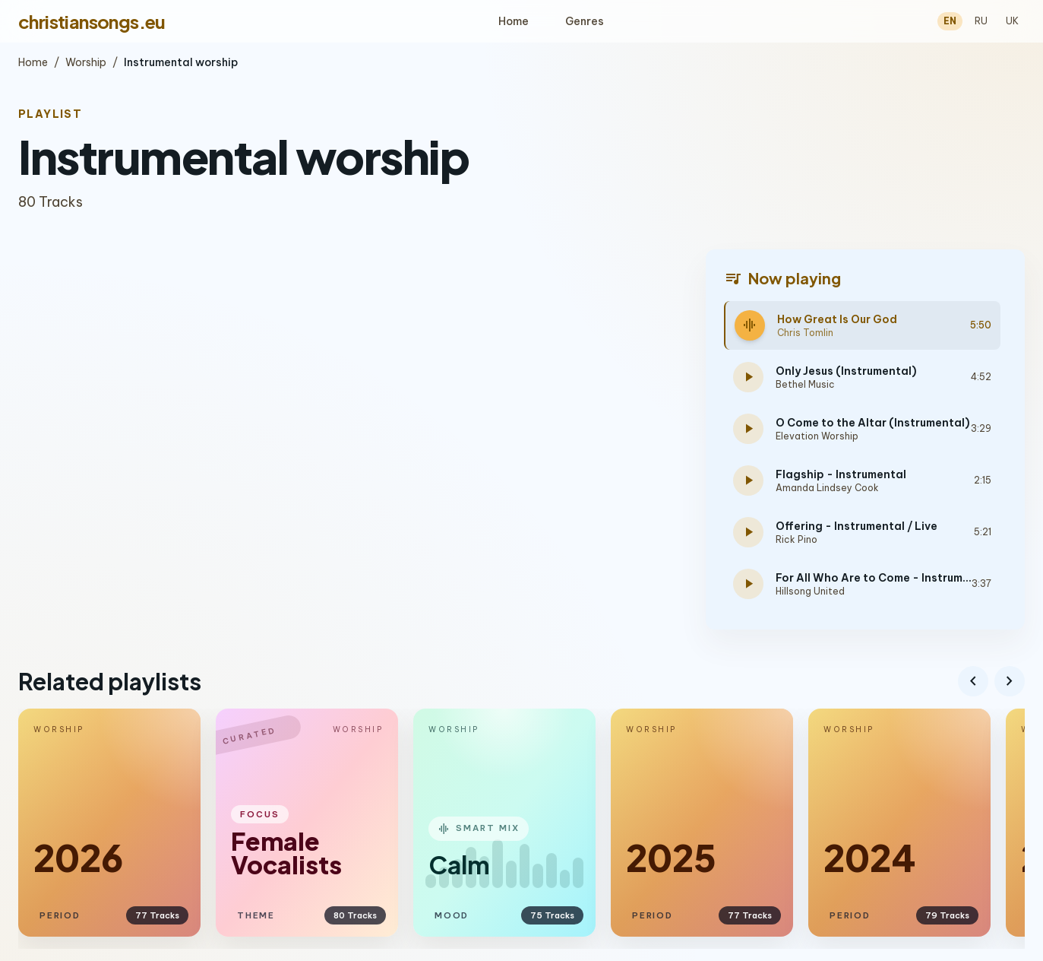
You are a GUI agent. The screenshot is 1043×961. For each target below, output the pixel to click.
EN (949, 21)
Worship (85, 62)
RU (981, 21)
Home (513, 21)
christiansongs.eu (92, 21)
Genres (584, 21)
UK (1012, 21)
